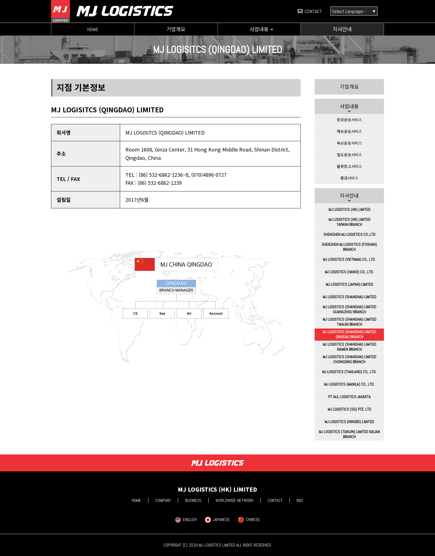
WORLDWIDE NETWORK (235, 500)
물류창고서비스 (349, 166)
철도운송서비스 (349, 154)
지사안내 (342, 29)
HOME (92, 29)
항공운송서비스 (349, 119)
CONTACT (310, 11)
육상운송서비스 (349, 143)
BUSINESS (193, 500)
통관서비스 (349, 178)
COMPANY (163, 500)
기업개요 (175, 29)
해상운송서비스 (349, 131)
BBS (300, 500)
